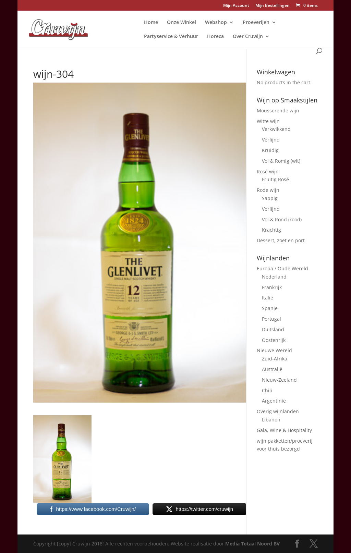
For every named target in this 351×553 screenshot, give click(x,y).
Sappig (270, 198)
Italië (267, 297)
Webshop (216, 22)
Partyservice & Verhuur (171, 36)
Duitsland (273, 329)
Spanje (270, 308)
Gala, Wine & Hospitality (284, 430)
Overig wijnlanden (278, 411)
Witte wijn (268, 121)
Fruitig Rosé (275, 179)
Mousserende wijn (278, 110)
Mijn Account (236, 5)
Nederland (274, 276)
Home (151, 22)
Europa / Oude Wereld (282, 268)
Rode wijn (268, 190)
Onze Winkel (181, 22)
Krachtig (271, 229)
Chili (267, 390)
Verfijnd (271, 139)
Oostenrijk (274, 340)
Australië (272, 369)
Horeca (215, 36)
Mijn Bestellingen (272, 5)
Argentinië (274, 400)
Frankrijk (272, 287)
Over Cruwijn (248, 36)
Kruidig (270, 150)
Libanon (271, 419)
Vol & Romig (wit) (281, 161)
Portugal (271, 319)
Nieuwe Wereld (274, 350)
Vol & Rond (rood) (282, 219)
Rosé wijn (268, 171)
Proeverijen (256, 22)
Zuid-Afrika (274, 358)
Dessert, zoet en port (281, 240)
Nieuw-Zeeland (279, 380)
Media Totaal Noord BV (252, 543)
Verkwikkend (276, 129)
